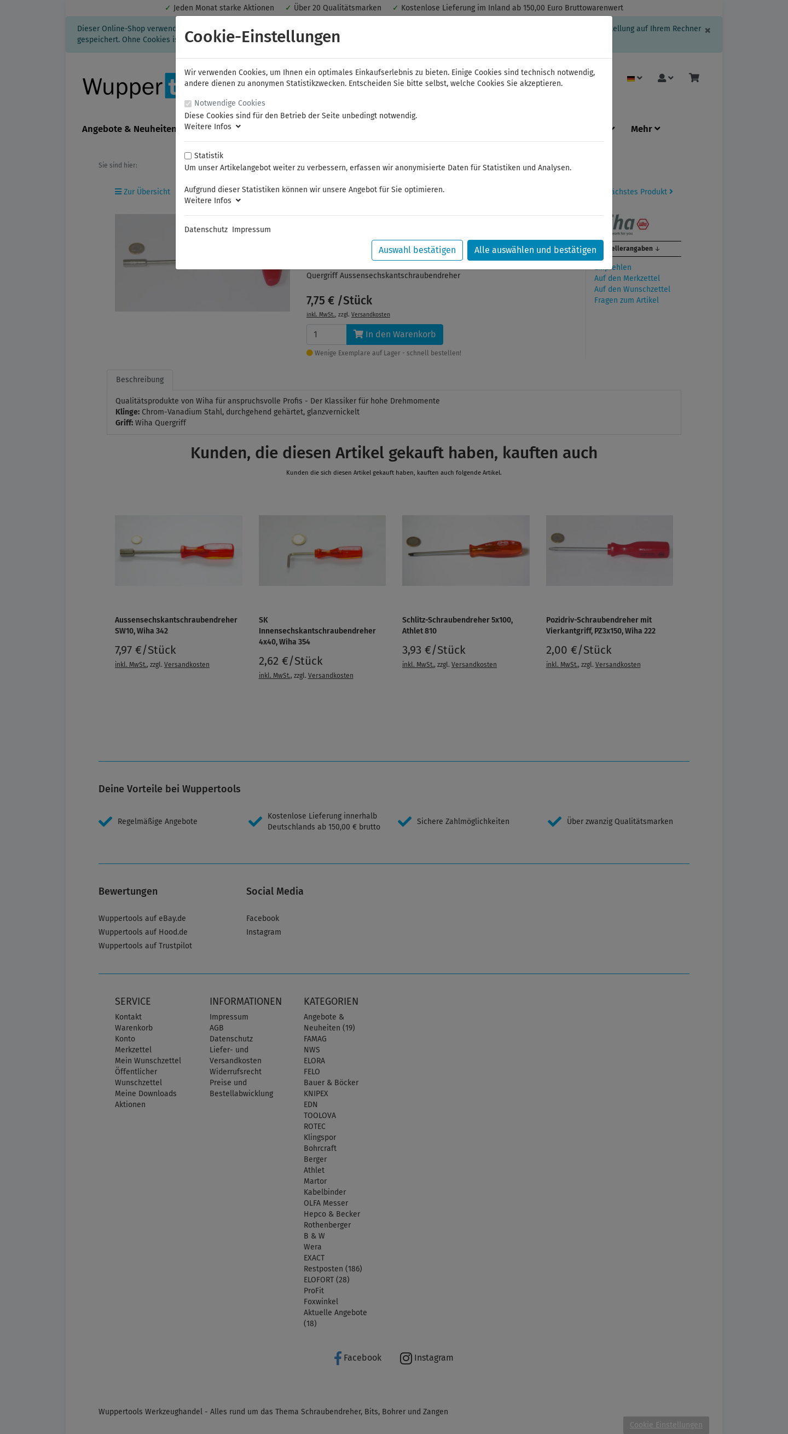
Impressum (251, 229)
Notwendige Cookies (229, 103)
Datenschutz (206, 229)
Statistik (208, 155)
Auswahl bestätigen (417, 250)
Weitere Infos (212, 126)
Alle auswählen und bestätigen (535, 250)
